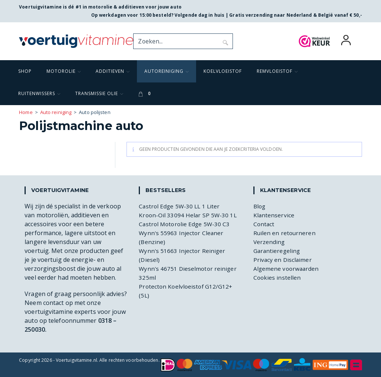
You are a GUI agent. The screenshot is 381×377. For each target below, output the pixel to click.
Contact (264, 224)
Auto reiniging (55, 112)
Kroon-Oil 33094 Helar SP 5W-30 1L (188, 215)
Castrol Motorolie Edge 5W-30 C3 (186, 224)
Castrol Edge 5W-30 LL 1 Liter (180, 206)
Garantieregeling (277, 251)
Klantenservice (274, 215)
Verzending (269, 242)
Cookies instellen (277, 277)
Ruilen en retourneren (285, 233)
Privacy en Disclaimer (283, 260)
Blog (259, 206)
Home (25, 112)
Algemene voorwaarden (287, 268)
